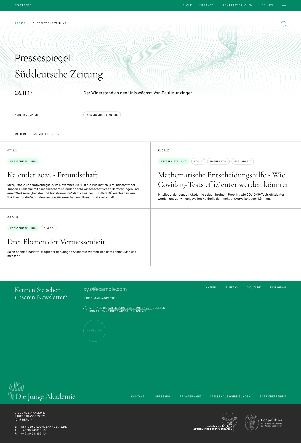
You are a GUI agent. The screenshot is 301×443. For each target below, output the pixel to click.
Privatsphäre (190, 397)
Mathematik (218, 161)
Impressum (162, 397)
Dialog (48, 228)
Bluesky (231, 288)
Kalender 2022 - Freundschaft (52, 175)
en (271, 5)
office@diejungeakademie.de (44, 427)
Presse (20, 23)
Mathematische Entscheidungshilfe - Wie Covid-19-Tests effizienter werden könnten (224, 179)
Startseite (23, 5)
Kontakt (137, 397)
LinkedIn (209, 288)
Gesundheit (242, 161)
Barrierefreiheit (273, 397)
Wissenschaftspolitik (102, 115)
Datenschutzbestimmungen (130, 308)
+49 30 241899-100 (34, 430)
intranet (206, 5)
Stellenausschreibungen (230, 397)
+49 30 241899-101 (34, 434)
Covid (198, 161)
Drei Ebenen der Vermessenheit (56, 241)
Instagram (278, 288)
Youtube (254, 288)
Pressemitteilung (23, 161)
